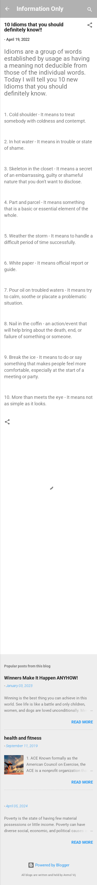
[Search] (90, 10)
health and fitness (22, 738)
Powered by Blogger (48, 865)
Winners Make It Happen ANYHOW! (41, 678)
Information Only (40, 8)
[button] (90, 26)
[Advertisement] (48, 597)
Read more (82, 722)
